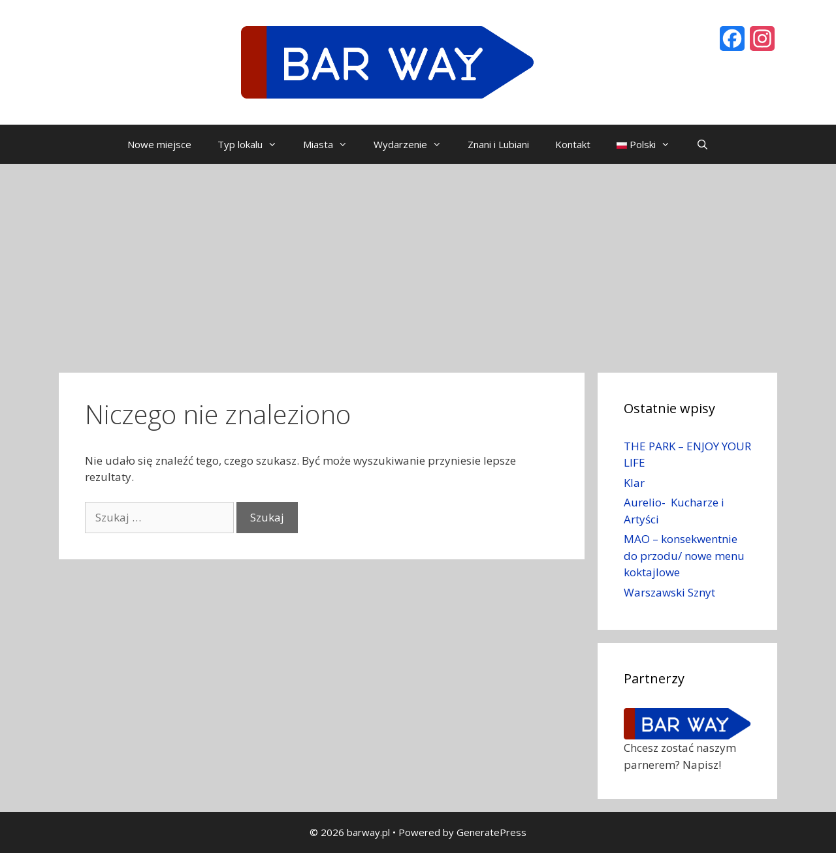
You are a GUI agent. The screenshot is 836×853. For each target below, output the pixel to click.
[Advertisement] (418, 261)
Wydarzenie (414, 144)
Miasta (332, 144)
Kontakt (572, 144)
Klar (634, 482)
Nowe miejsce (159, 144)
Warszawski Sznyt (669, 592)
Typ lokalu (253, 144)
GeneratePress (491, 832)
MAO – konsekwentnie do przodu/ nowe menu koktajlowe (684, 555)
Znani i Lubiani (498, 144)
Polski (650, 144)
